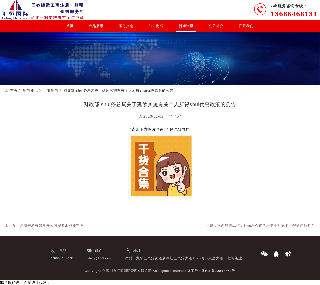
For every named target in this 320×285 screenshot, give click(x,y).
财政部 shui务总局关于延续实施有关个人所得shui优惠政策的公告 (119, 90)
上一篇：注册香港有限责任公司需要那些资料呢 (44, 225)
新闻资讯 (186, 26)
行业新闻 (51, 90)
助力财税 (156, 26)
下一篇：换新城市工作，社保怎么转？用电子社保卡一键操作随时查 (258, 225)
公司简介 (216, 26)
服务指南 (126, 26)
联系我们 (246, 26)
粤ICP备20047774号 (218, 271)
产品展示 (96, 26)
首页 (70, 26)
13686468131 (294, 14)
